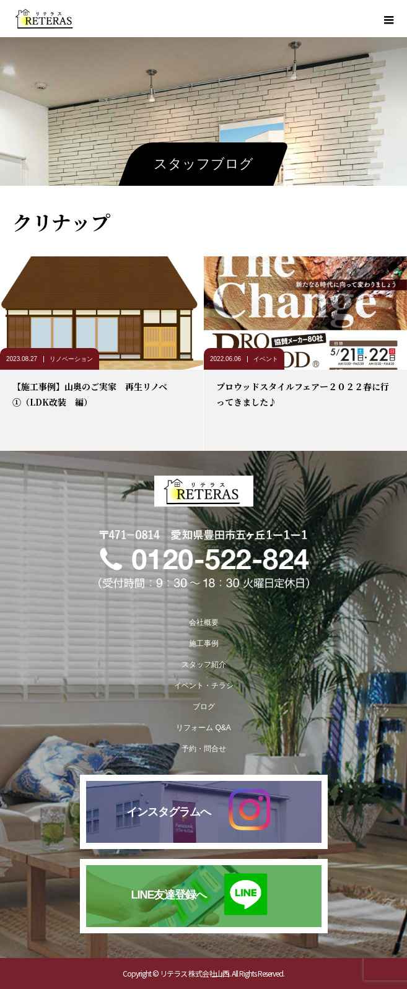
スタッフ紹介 (204, 664)
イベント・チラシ (204, 685)
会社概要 (204, 622)
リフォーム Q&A (203, 727)
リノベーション (71, 358)
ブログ (204, 706)
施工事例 (204, 643)
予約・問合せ (204, 748)
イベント (265, 358)
